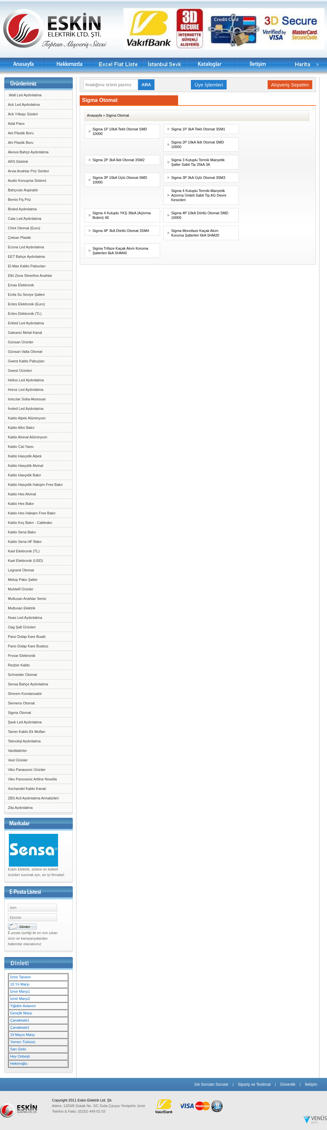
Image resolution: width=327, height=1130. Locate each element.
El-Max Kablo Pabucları (27, 266)
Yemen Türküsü (22, 1042)
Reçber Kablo (19, 665)
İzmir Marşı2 (20, 999)
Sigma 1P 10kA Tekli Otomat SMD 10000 (119, 131)
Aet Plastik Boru (20, 133)
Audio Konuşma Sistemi (27, 180)
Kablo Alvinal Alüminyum (27, 437)
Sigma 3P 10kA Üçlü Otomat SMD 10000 (119, 180)
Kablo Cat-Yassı (21, 447)
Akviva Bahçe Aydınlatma (28, 152)
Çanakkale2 (19, 1027)
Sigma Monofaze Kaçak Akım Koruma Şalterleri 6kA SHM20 (195, 233)
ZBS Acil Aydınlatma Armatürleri (33, 798)
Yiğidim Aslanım (23, 1006)
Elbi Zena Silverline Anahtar (30, 276)
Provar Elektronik (21, 656)
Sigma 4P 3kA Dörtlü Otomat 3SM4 (120, 231)
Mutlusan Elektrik (21, 608)
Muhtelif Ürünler (20, 589)
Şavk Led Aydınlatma (25, 722)
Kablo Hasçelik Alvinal (25, 466)
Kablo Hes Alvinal (22, 494)
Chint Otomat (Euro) (24, 228)
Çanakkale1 (19, 1020)
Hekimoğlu (18, 1063)
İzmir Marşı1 (20, 991)
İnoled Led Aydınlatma (26, 409)
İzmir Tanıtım (20, 977)
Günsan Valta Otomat (25, 352)
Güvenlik (288, 1084)
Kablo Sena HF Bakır (25, 542)
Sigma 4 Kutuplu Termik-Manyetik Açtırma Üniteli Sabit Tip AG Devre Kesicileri (198, 195)
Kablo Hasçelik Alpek (25, 456)
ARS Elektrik (18, 161)
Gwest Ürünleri (20, 371)
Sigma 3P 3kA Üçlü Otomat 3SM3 (198, 178)
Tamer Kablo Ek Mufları (26, 732)
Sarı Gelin (18, 1049)
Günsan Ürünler (20, 342)
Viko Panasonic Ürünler (27, 770)
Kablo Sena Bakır (22, 532)
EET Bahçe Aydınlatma (26, 257)
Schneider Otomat (22, 675)
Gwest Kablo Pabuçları (26, 361)
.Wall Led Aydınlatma (25, 95)
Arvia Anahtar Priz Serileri (28, 171)
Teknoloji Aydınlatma (24, 741)
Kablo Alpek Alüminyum (27, 418)
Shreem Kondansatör (25, 694)
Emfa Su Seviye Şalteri (26, 295)
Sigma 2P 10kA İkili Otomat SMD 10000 (197, 144)
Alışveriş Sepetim (290, 84)
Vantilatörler (17, 751)
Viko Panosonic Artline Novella (32, 779)
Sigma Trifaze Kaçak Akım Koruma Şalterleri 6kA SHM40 (120, 250)
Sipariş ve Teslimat (254, 1084)
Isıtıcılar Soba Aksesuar (27, 399)
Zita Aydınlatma (20, 808)
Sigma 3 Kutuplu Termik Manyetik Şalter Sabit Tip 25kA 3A (198, 162)
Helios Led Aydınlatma (26, 380)
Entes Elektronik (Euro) (26, 304)
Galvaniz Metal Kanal (25, 333)
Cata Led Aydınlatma (24, 218)
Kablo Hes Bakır (21, 504)
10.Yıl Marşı (20, 984)
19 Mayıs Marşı (22, 1035)
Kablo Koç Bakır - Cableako (30, 523)
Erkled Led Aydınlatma (26, 323)
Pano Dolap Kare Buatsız (28, 646)
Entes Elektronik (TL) (25, 314)
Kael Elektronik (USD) (25, 561)
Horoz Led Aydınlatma (25, 390)
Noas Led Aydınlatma (25, 618)
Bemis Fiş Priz (19, 199)
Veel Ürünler (18, 760)
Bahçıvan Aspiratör (23, 190)
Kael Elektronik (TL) (24, 551)
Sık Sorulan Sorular (211, 1084)
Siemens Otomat (21, 703)
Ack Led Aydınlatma (24, 104)
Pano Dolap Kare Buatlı (27, 637)
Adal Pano (16, 123)
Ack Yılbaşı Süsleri (23, 114)
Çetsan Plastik (19, 237)
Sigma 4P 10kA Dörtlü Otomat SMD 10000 (199, 215)
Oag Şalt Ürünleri (21, 627)
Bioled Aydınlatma (22, 209)
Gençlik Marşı (21, 1013)
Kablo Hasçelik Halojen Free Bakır (35, 485)
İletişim (311, 1084)
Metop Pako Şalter (23, 580)
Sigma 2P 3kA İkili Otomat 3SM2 (118, 160)
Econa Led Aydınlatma (26, 247)
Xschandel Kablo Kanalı (27, 789)
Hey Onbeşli (20, 1056)
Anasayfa (94, 115)
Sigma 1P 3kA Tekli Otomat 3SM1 (198, 129)
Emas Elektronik (21, 285)
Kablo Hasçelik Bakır (24, 475)
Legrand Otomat (21, 570)
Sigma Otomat (19, 713)
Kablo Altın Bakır (21, 428)
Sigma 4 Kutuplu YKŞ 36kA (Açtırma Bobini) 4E (121, 215)
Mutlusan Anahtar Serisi (27, 599)
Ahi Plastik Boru (20, 142)
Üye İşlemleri (208, 84)
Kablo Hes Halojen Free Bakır (32, 513)
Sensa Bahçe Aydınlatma (28, 684)
